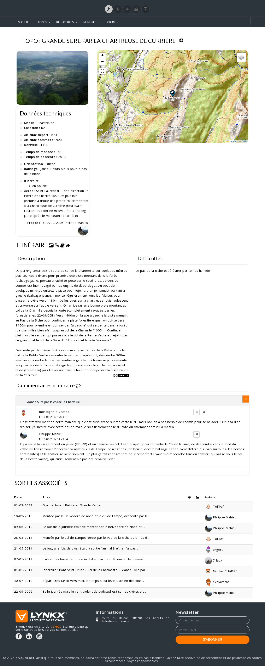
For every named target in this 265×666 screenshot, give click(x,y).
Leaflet (231, 141)
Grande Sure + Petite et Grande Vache (71, 505)
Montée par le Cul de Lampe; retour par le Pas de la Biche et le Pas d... (95, 537)
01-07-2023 (23, 505)
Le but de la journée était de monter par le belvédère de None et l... (94, 527)
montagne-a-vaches (54, 412)
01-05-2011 (23, 570)
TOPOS (42, 22)
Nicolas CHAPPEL (222, 571)
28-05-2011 (23, 537)
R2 (43, 128)
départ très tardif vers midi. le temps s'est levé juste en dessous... (93, 581)
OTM (244, 141)
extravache (217, 582)
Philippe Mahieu (51, 434)
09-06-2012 (23, 527)
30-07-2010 (23, 581)
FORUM (110, 22)
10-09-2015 (23, 516)
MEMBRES (89, 22)
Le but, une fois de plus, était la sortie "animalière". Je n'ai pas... (90, 548)
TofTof (214, 506)
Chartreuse (45, 123)
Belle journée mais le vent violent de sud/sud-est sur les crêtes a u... (94, 591)
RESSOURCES (65, 22)
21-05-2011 (23, 548)
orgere (214, 549)
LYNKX (56, 626)
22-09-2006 (23, 591)
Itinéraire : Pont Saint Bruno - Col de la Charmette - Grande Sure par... (94, 570)
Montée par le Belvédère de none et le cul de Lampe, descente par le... (96, 516)
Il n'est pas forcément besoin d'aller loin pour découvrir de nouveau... (94, 559)
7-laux (213, 560)
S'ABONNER (212, 639)
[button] (172, 93)
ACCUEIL (23, 22)
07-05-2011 (23, 559)
